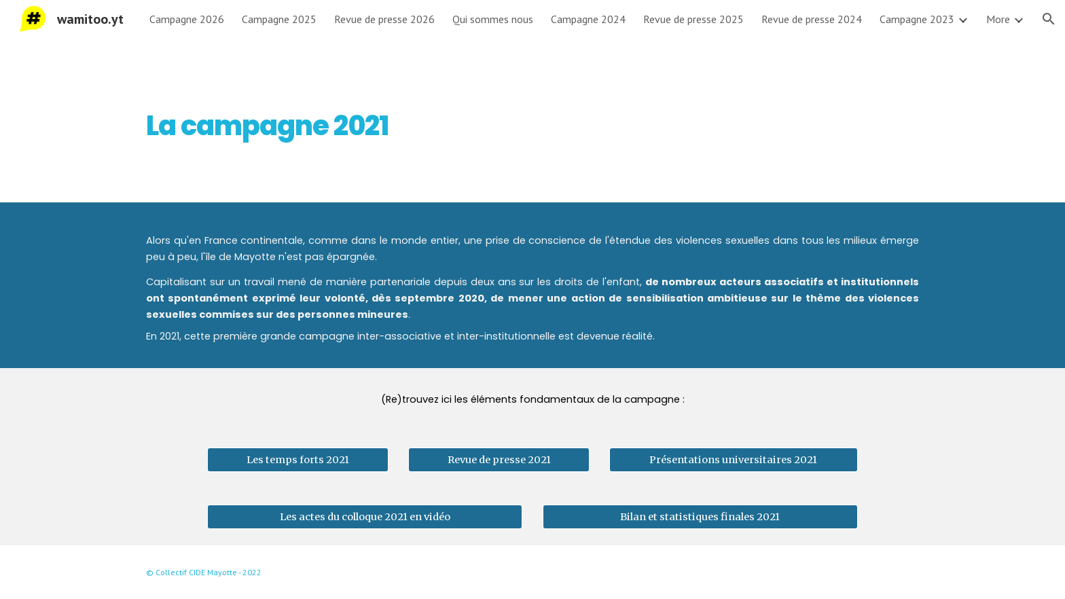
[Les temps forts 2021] (297, 460)
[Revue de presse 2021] (498, 460)
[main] (399, 120)
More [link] (998, 19)
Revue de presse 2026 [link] (384, 19)
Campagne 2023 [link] (917, 19)
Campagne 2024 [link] (588, 19)
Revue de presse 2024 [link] (811, 19)
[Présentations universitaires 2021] (733, 460)
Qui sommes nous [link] (492, 19)
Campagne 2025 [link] (279, 19)
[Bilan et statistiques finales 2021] (700, 517)
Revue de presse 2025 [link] (693, 19)
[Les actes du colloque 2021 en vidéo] (365, 517)
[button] (1048, 19)
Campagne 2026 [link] (186, 19)
